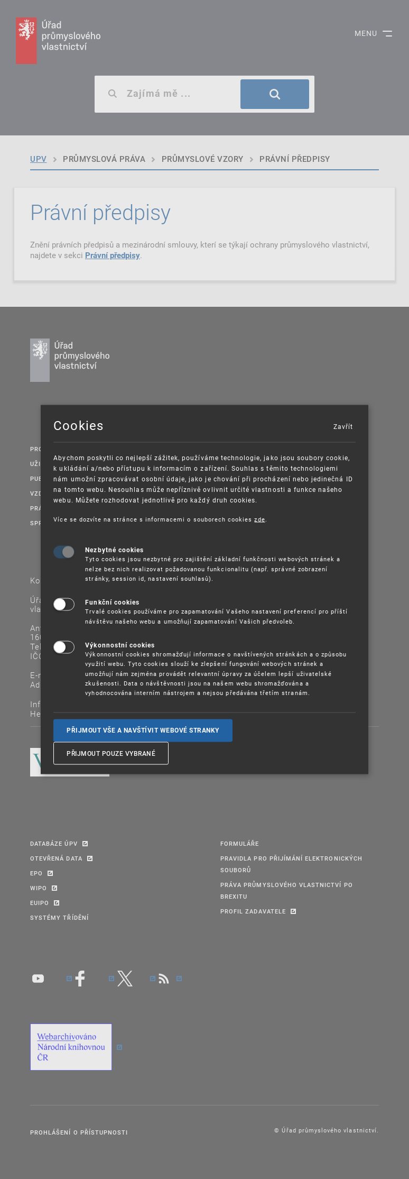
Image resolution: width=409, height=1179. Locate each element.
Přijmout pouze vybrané (111, 753)
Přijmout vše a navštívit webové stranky (143, 730)
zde (259, 519)
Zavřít (342, 426)
